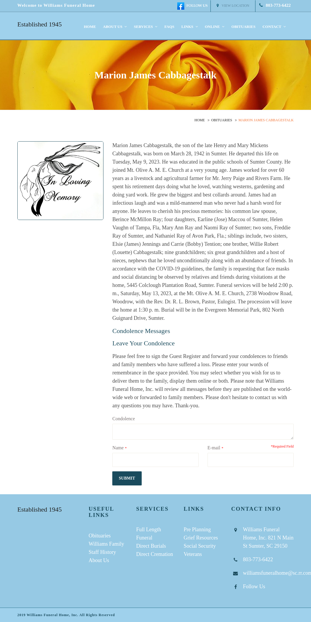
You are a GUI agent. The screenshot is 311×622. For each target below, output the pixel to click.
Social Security (200, 546)
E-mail (214, 447)
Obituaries (243, 26)
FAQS (169, 26)
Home (90, 26)
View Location (233, 6)
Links (189, 26)
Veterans (193, 554)
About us (115, 26)
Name (117, 447)
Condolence (123, 418)
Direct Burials (151, 546)
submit (127, 478)
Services (145, 26)
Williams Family (106, 544)
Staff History (102, 552)
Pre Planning (197, 529)
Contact (274, 26)
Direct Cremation (154, 554)
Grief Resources (201, 538)
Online (215, 26)
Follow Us (254, 586)
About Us (99, 560)
